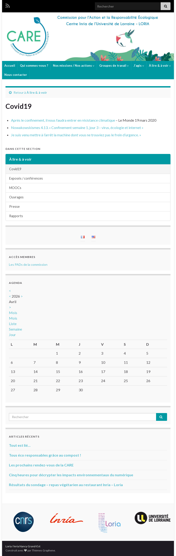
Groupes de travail (114, 65)
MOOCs (15, 188)
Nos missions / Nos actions (73, 65)
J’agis (139, 65)
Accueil (9, 65)
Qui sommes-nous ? (34, 65)
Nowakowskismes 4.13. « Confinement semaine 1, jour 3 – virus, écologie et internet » (77, 127)
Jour (12, 334)
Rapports (16, 216)
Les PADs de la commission (28, 264)
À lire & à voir (160, 65)
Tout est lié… (19, 445)
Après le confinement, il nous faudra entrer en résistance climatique (63, 120)
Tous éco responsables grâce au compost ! (45, 455)
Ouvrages (16, 197)
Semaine (15, 329)
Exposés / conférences (26, 178)
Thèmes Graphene (43, 550)
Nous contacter (15, 75)
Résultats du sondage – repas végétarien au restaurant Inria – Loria (66, 484)
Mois (13, 312)
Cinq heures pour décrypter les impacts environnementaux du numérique (71, 475)
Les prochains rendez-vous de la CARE (41, 465)
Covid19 (15, 169)
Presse (14, 206)
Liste (12, 323)
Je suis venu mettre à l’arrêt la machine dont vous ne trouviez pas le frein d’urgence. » (76, 135)
